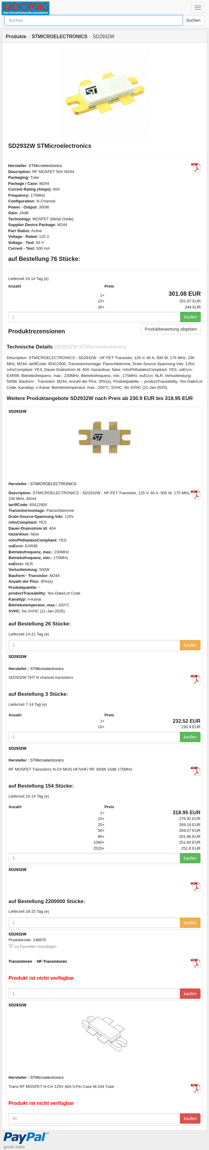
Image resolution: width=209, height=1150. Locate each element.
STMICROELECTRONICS (53, 484)
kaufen (190, 317)
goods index (14, 1147)
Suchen (193, 20)
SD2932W (17, 411)
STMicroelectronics (45, 165)
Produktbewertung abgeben (171, 329)
